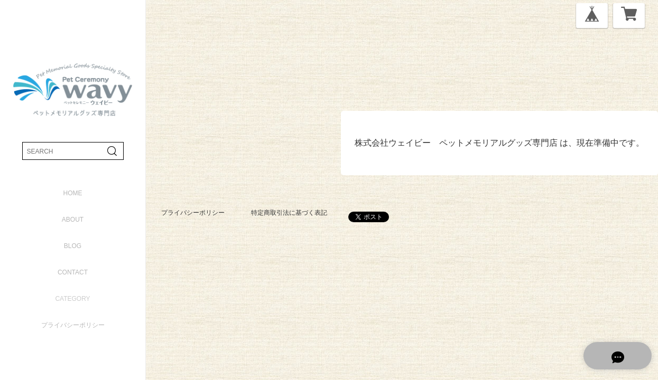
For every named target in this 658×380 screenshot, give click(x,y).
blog (72, 246)
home (72, 193)
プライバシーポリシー (73, 325)
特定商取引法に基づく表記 (289, 212)
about (73, 219)
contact (73, 272)
